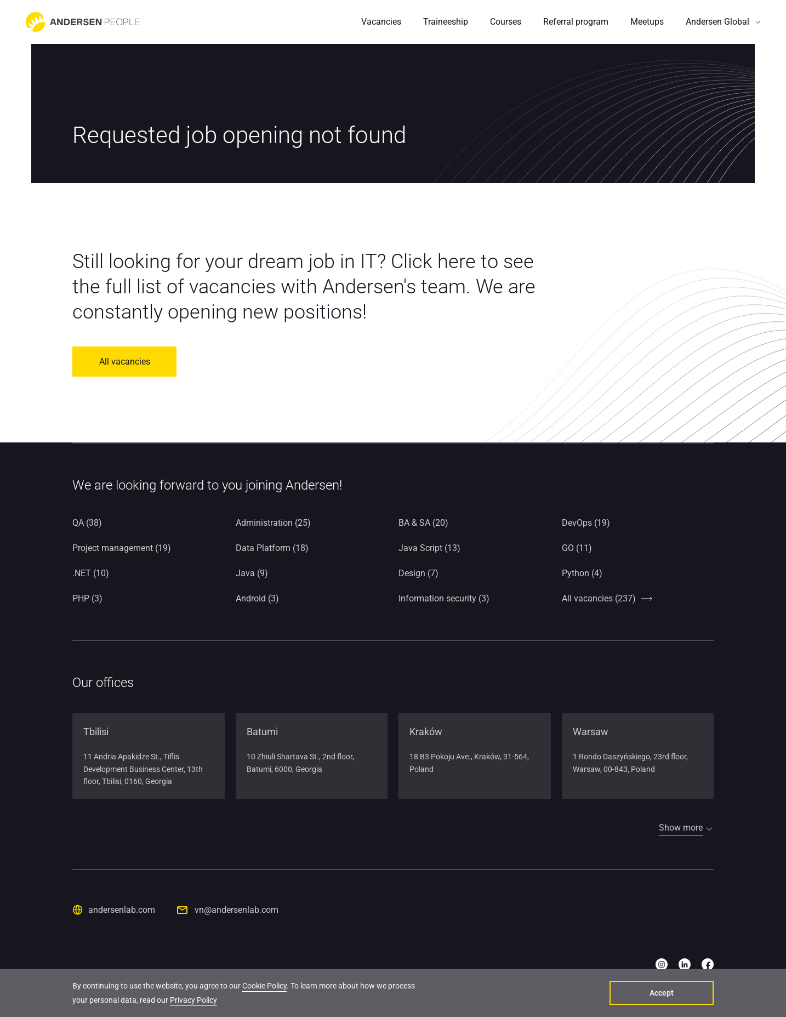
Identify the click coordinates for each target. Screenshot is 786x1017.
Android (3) (257, 598)
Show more (681, 827)
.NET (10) (90, 573)
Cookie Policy (264, 985)
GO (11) (577, 548)
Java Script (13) (429, 548)
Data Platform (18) (272, 548)
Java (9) (252, 573)
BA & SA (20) (423, 523)
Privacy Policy (193, 1000)
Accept (662, 992)
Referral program (575, 21)
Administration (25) (273, 523)
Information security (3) (443, 598)
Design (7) (418, 573)
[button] (723, 22)
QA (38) (87, 523)
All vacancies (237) (599, 598)
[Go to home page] (83, 22)
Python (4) (582, 573)
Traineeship (445, 21)
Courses (505, 21)
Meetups (647, 21)
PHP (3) (87, 598)
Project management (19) (121, 548)
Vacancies (381, 21)
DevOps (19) (586, 523)
